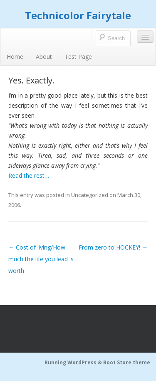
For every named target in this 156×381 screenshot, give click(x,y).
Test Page (78, 57)
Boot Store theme (126, 362)
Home (15, 57)
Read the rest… (28, 175)
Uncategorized (89, 195)
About (44, 57)
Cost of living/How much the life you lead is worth (41, 259)
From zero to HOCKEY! (113, 247)
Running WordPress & (74, 362)
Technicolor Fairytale (78, 15)
